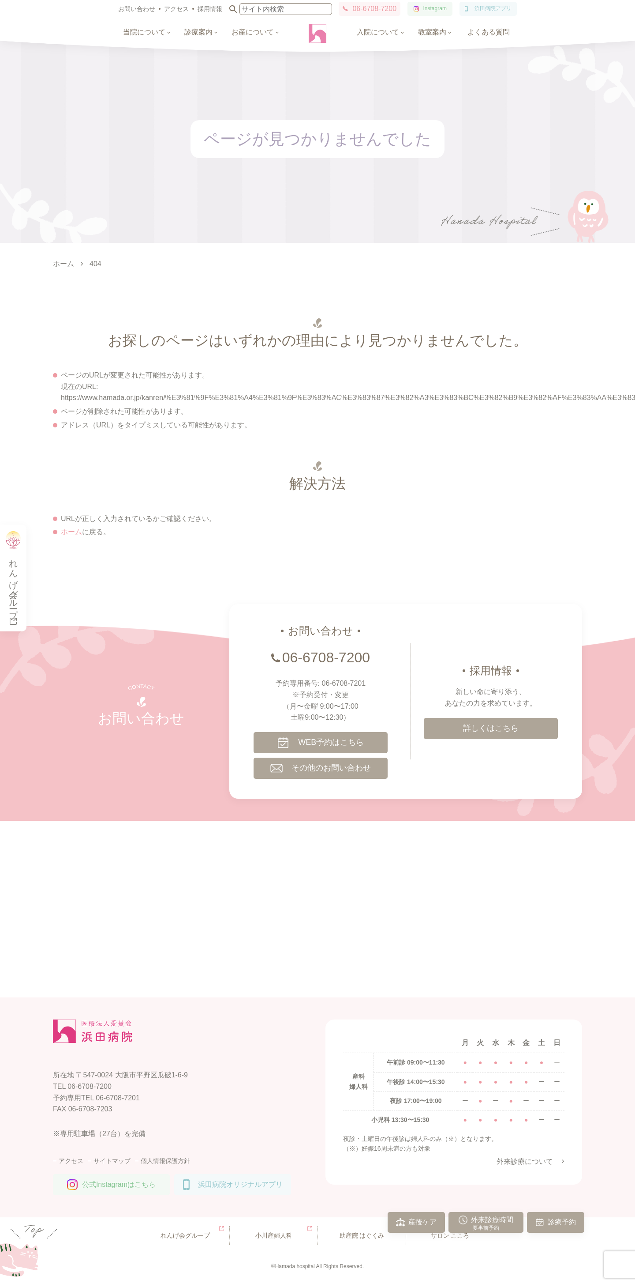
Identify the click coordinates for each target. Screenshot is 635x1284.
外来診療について (525, 1161)
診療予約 (562, 1222)
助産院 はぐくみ (362, 1235)
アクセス (176, 8)
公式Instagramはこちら (119, 1184)
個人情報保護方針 (165, 1160)
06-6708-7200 (374, 8)
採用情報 (210, 8)
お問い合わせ (136, 8)
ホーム (71, 532)
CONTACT (141, 687)
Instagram (435, 8)
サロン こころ (450, 1235)
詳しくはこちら (491, 728)
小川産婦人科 (273, 1235)
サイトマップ (112, 1160)
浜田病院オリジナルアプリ (240, 1184)
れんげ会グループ (185, 1235)
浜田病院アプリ (493, 8)
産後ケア (422, 1222)
